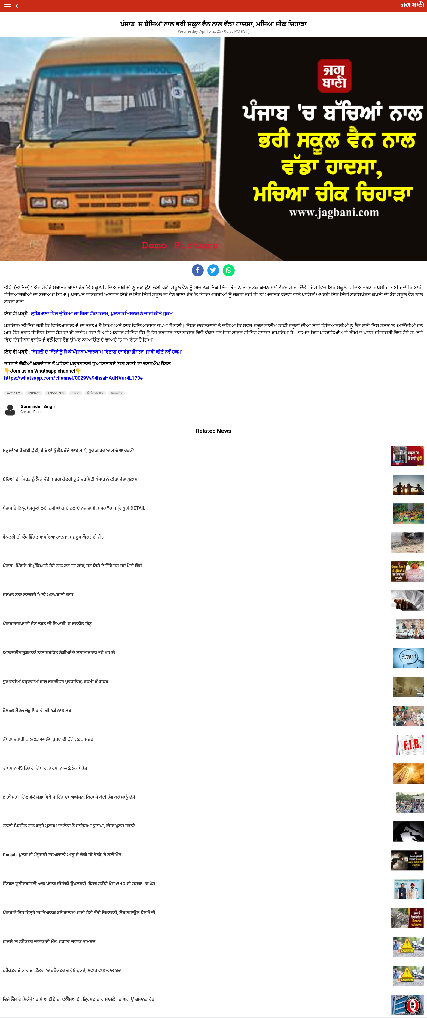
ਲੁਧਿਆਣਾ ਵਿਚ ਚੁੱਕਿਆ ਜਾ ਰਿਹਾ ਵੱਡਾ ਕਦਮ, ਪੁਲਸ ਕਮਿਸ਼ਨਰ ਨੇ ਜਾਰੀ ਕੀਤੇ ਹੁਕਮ (102, 313)
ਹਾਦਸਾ (76, 393)
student (34, 393)
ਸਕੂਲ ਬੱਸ (117, 393)
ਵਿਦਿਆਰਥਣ (95, 393)
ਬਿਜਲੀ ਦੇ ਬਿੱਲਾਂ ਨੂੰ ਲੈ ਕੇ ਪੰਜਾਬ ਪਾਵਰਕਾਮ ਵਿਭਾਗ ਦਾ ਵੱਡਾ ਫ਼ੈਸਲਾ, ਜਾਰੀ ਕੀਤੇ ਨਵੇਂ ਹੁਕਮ (106, 352)
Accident (13, 393)
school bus (55, 393)
